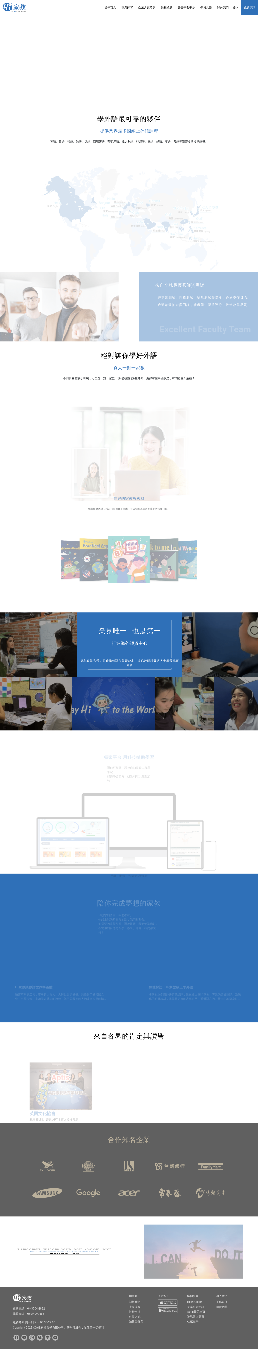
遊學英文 (110, 7)
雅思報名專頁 (195, 1316)
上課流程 (134, 1307)
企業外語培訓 (195, 1307)
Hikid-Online (194, 1302)
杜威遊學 (193, 1321)
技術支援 (134, 1311)
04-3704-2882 (36, 1308)
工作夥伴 (222, 1302)
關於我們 (223, 7)
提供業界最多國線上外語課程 (129, 131)
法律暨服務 (136, 1321)
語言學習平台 (186, 7)
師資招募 (222, 1307)
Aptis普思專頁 (196, 1311)
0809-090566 (35, 1313)
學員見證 (206, 7)
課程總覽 (166, 7)
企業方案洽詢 (147, 7)
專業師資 (127, 7)
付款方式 (134, 1316)
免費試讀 (249, 7)
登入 (235, 7)
